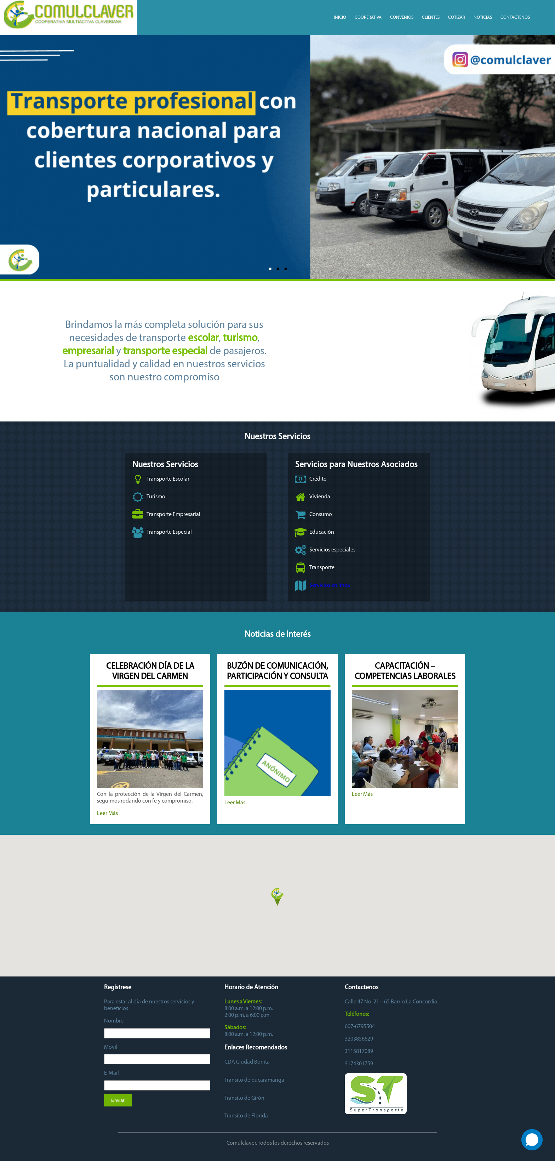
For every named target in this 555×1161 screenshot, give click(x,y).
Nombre (114, 1021)
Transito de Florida (246, 1116)
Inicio (340, 17)
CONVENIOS (401, 17)
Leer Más (107, 813)
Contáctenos (515, 17)
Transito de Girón (244, 1098)
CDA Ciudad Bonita (247, 1062)
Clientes (431, 17)
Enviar (118, 1100)
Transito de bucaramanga (254, 1080)
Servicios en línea (329, 585)
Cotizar (456, 17)
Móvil (111, 1047)
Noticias (483, 17)
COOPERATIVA (368, 17)
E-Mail (111, 1073)
